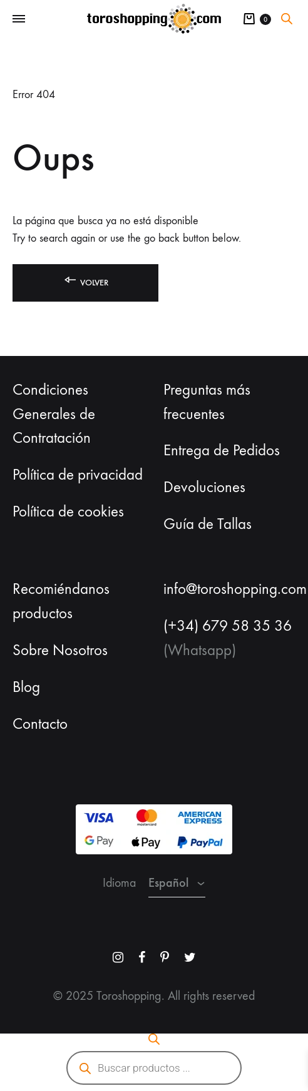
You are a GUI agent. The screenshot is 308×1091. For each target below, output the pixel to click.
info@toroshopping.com (235, 589)
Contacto (40, 723)
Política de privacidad (78, 474)
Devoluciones (204, 487)
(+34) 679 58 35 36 (227, 625)
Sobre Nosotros (60, 650)
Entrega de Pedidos (221, 450)
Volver (85, 280)
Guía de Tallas (207, 524)
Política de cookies (68, 511)
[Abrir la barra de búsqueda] (286, 18)
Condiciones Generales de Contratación (54, 414)
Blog (26, 687)
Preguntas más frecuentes (206, 401)
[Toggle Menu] (19, 19)
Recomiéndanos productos (61, 601)
